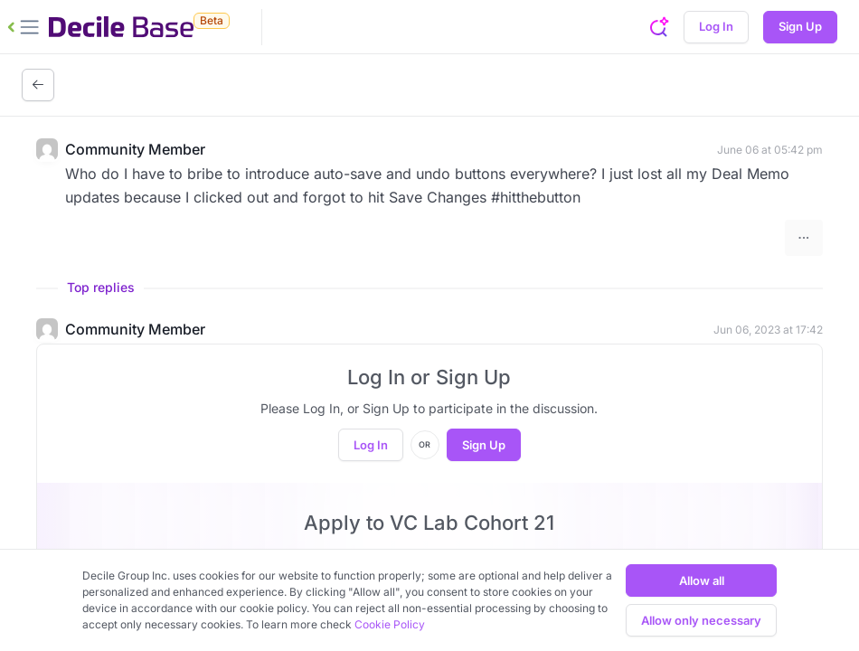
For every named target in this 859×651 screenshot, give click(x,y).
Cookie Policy (389, 624)
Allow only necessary (701, 620)
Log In (716, 26)
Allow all (701, 580)
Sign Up (800, 26)
